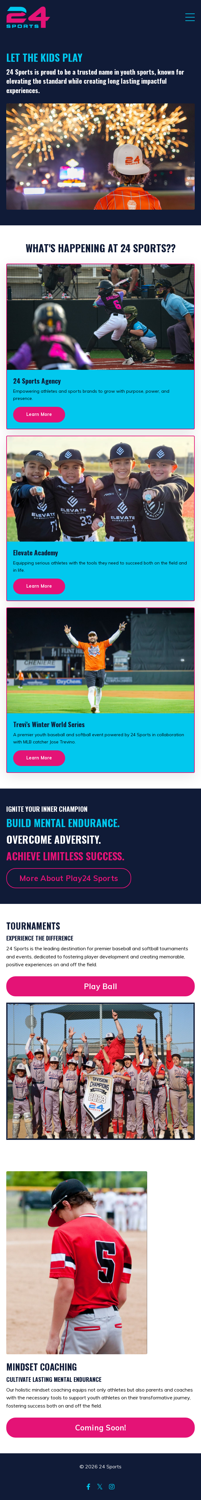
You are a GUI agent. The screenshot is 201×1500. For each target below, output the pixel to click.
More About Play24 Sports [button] (68, 878)
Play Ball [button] (100, 986)
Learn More (39, 414)
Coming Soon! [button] (100, 1427)
